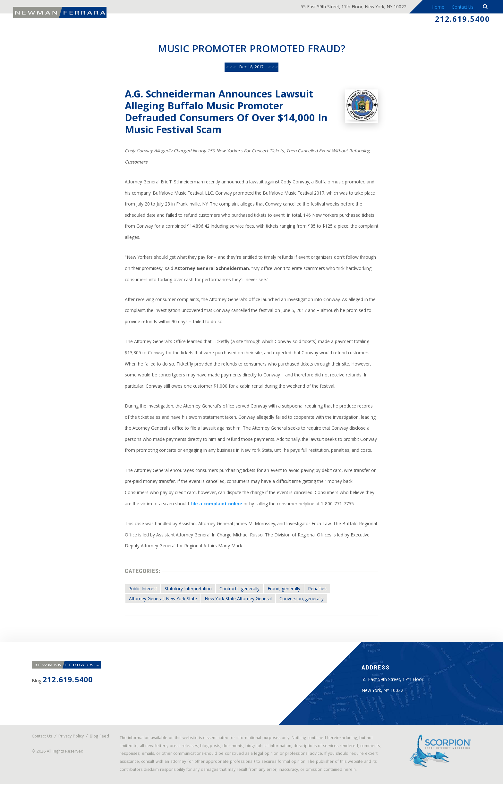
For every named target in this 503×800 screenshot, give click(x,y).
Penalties (320, 595)
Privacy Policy (71, 744)
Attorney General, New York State (162, 605)
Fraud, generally (286, 595)
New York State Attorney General (239, 605)
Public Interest (141, 595)
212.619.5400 (462, 20)
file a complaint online (216, 509)
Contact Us (461, 8)
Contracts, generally (241, 595)
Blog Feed (45, 748)
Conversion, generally (303, 605)
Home (435, 8)
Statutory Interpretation (188, 595)
